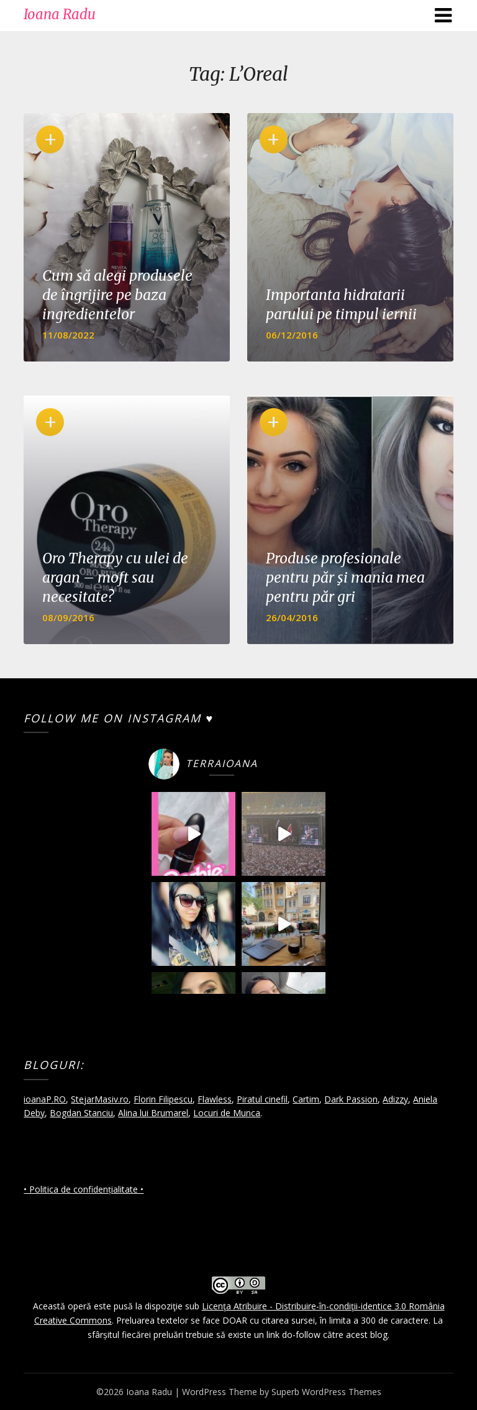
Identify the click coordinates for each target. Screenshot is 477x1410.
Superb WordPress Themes (326, 1392)
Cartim (306, 1099)
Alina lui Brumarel (153, 1113)
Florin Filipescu (163, 1099)
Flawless (215, 1099)
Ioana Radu (60, 14)
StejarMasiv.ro (100, 1099)
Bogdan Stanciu (81, 1113)
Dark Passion (351, 1099)
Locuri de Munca (226, 1113)
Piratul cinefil (262, 1099)
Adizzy (395, 1099)
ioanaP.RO (45, 1099)
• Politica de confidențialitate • (83, 1189)
